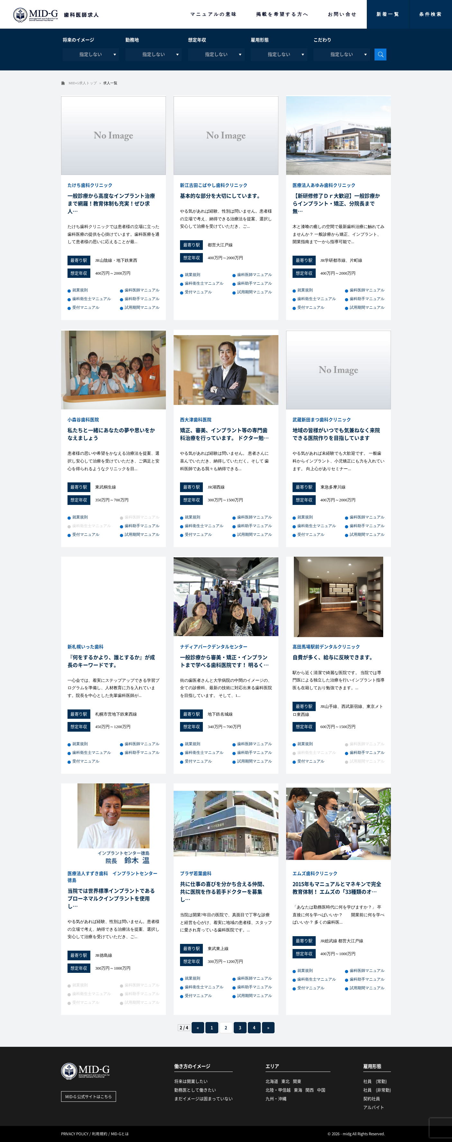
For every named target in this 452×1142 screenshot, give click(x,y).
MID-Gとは (120, 1134)
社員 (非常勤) (377, 1090)
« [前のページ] (198, 1028)
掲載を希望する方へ (282, 14)
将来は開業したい (191, 1081)
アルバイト (373, 1107)
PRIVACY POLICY (74, 1134)
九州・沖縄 (276, 1099)
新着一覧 (388, 14)
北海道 (272, 1081)
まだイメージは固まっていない (203, 1099)
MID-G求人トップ (83, 83)
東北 (285, 1081)
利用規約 (99, 1134)
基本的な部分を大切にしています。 (221, 195)
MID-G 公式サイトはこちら (88, 1097)
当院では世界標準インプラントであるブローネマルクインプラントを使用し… (111, 898)
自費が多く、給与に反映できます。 (334, 657)
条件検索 (431, 14)
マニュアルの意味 (214, 14)
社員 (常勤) (375, 1081)
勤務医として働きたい (195, 1090)
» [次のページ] (268, 1028)
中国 (321, 1090)
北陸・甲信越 (278, 1090)
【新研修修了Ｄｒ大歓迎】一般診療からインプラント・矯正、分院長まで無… (336, 203)
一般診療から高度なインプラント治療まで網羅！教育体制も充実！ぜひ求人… (111, 203)
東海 (298, 1090)
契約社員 (371, 1099)
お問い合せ (342, 14)
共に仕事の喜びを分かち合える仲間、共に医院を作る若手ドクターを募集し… (223, 892)
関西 (309, 1090)
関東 (297, 1081)
